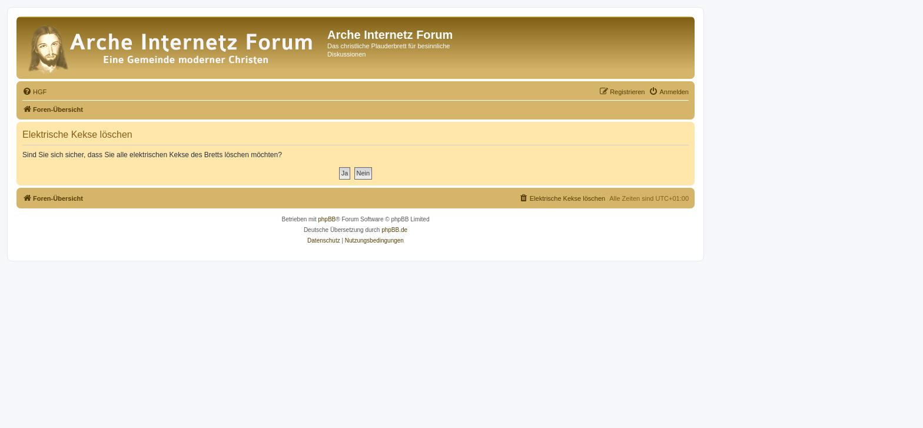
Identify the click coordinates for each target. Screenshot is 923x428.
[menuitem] (34, 92)
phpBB (327, 219)
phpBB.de (394, 230)
